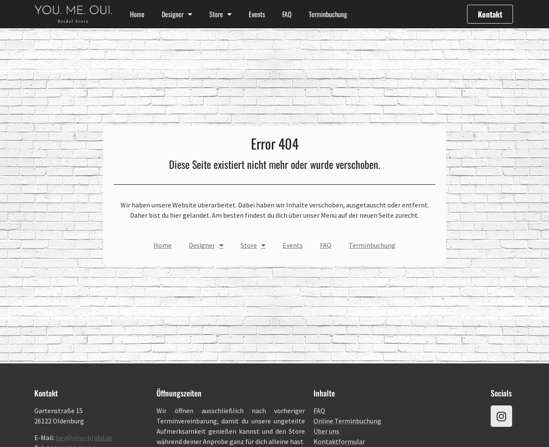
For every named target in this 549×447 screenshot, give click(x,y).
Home (137, 14)
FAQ (287, 14)
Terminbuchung (328, 14)
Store (220, 14)
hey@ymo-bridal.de (84, 437)
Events (257, 14)
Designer (177, 14)
